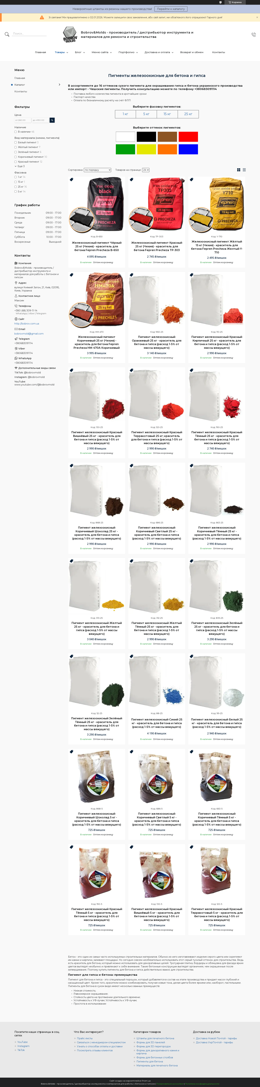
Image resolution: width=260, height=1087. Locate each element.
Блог (78, 52)
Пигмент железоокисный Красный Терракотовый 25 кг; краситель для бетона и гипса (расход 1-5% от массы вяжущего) (156, 438)
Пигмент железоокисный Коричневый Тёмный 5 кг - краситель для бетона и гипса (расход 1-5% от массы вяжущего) (216, 819)
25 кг (188, 114)
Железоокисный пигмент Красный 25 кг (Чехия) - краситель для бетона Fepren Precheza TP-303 (156, 246)
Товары (60, 52)
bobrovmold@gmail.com (29, 333)
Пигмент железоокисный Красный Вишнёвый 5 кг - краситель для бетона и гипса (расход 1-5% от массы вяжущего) (156, 915)
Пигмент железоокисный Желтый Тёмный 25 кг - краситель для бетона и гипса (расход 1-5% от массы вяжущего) (156, 628)
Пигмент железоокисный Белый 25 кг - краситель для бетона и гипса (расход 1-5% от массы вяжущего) (217, 723)
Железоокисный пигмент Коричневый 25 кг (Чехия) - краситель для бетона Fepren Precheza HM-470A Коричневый (97, 342)
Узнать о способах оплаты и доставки (100, 1046)
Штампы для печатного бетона (155, 1038)
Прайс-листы (85, 1038)
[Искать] (7, 35)
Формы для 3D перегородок (153, 1046)
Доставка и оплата (157, 52)
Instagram (23, 1046)
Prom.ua (146, 1080)
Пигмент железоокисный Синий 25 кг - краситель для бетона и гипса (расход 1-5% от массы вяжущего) (156, 723)
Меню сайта (100, 52)
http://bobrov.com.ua (26, 323)
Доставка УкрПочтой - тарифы (214, 1042)
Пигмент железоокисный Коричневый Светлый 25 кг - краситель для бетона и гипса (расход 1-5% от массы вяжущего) (156, 533)
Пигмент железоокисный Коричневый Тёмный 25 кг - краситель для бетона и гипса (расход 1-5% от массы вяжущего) (216, 533)
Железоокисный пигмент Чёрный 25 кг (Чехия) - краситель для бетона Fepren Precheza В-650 (97, 246)
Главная (40, 52)
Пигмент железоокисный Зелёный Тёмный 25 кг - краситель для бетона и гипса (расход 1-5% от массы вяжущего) (96, 724)
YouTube (22, 1042)
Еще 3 (21, 166)
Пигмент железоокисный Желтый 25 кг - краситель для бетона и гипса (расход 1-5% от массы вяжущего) (96, 628)
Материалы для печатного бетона (157, 1065)
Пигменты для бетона (149, 1061)
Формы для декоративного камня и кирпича (157, 1052)
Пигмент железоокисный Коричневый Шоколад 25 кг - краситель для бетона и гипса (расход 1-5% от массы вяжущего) (96, 533)
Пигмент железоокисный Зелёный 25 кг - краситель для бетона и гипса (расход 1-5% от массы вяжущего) (216, 628)
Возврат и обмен (192, 52)
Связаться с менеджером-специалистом (101, 1042)
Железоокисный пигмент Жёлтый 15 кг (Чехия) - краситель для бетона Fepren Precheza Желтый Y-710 (217, 247)
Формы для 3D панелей (150, 1042)
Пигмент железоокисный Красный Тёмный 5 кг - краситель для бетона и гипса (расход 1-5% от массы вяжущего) (96, 915)
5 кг (146, 114)
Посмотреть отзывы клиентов (95, 1050)
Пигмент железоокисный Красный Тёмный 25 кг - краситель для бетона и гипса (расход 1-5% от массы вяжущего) (216, 438)
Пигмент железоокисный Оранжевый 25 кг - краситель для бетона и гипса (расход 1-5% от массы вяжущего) (156, 342)
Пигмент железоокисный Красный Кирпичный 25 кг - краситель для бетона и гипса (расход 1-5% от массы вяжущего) (216, 342)
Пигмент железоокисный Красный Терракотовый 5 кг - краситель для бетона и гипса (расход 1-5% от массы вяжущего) (217, 915)
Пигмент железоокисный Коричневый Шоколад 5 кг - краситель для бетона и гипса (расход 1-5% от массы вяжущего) (96, 819)
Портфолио (126, 52)
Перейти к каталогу (171, 9)
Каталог (19, 84)
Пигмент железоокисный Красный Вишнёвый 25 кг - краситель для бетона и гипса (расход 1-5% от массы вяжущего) (96, 438)
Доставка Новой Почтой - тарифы (216, 1038)
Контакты (218, 52)
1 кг (125, 114)
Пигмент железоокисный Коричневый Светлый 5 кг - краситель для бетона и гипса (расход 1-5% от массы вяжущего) (156, 819)
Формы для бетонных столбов (154, 1057)
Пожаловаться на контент (170, 1083)
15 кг (167, 114)
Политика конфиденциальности (202, 1083)
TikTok (21, 1050)
